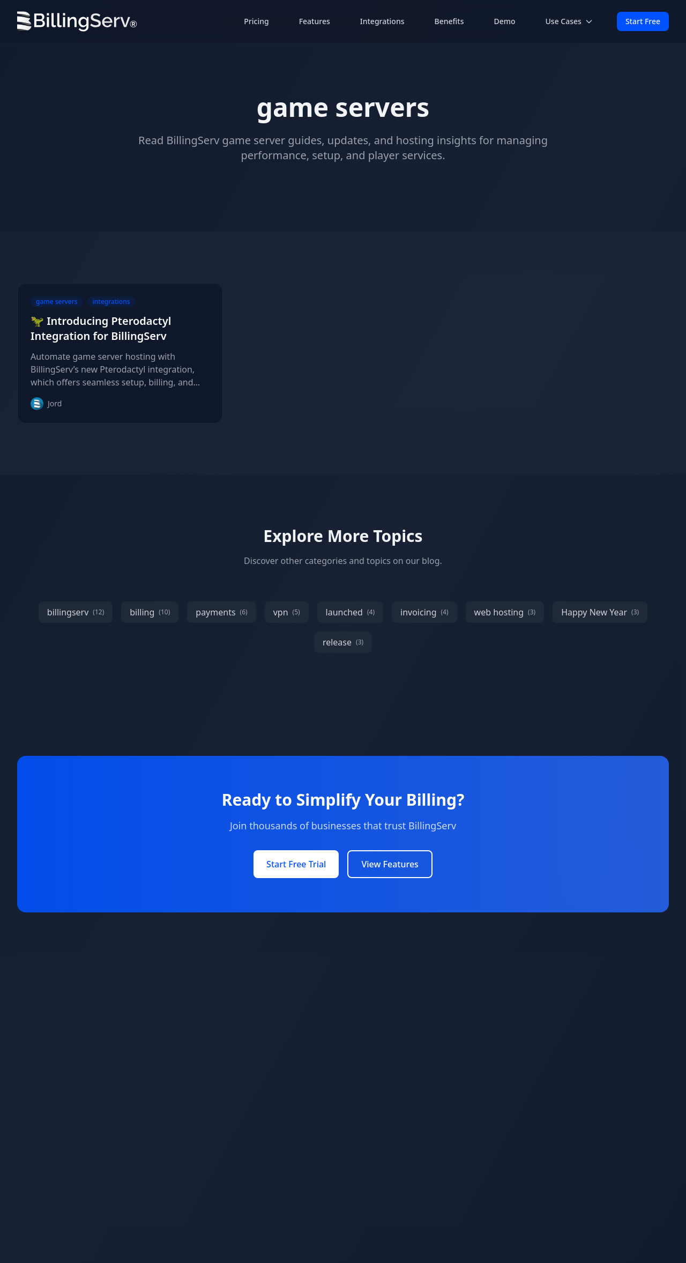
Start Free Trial (296, 864)
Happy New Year (600, 612)
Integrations (382, 21)
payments (221, 612)
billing (150, 612)
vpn (286, 612)
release (343, 642)
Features (314, 21)
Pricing (256, 21)
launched (350, 612)
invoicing (424, 612)
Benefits (449, 21)
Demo (504, 21)
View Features (389, 864)
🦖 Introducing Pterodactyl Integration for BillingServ (101, 328)
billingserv (75, 612)
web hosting (505, 612)
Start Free (642, 21)
